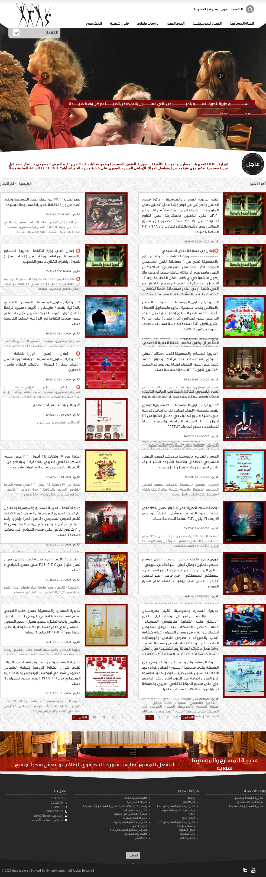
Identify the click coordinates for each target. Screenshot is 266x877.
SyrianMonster (56, 870)
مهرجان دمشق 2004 (134, 810)
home (191, 814)
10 (94, 717)
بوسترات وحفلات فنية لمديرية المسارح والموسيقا (115, 806)
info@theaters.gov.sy (48, 815)
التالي (82, 717)
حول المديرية (218, 9)
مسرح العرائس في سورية (130, 814)
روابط (191, 798)
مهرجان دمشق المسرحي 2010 (128, 830)
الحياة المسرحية (242, 23)
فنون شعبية (119, 23)
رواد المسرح (187, 834)
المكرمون (94, 23)
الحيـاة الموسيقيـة (207, 23)
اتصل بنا (200, 9)
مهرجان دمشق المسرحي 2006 (176, 806)
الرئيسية (237, 9)
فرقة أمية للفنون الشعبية (178, 810)
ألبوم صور (188, 818)
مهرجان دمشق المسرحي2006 (128, 822)
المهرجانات (187, 838)
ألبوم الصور (175, 23)
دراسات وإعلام (147, 23)
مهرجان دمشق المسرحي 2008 (176, 822)
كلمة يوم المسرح (135, 834)
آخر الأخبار (189, 802)
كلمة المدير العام (135, 798)
